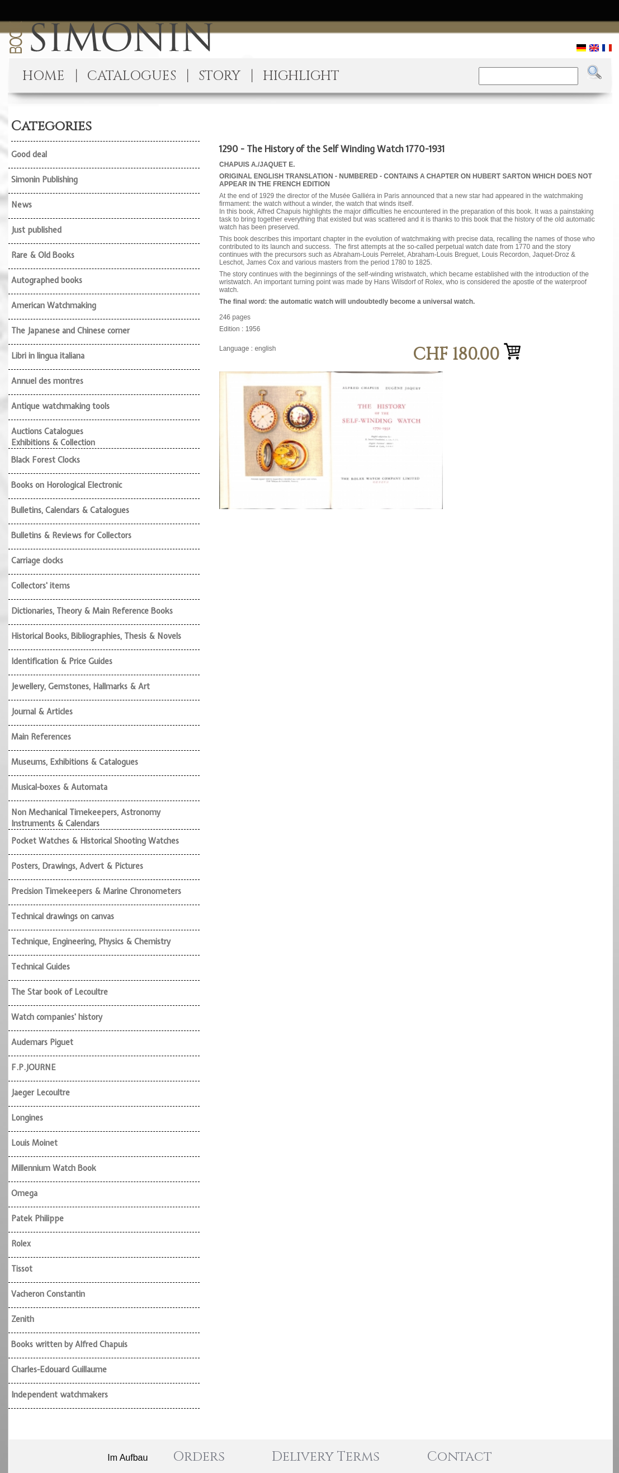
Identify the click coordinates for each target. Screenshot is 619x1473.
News (21, 205)
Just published (36, 230)
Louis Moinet (34, 1143)
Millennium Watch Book (53, 1168)
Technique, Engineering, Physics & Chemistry (91, 941)
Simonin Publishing (44, 180)
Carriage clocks (37, 561)
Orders (199, 1457)
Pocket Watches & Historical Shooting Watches (95, 841)
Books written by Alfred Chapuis (69, 1344)
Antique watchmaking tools (60, 406)
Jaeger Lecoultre (40, 1093)
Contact (459, 1457)
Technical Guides (40, 967)
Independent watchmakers (59, 1395)
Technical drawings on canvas (62, 916)
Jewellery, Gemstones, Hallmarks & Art (80, 686)
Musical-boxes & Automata (59, 787)
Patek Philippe (37, 1218)
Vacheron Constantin (48, 1294)
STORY (219, 76)
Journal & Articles (42, 712)
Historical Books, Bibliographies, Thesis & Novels (96, 636)
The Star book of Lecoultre (59, 992)
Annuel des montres (47, 381)
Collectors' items (40, 586)
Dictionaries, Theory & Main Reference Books (92, 611)
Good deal (29, 154)
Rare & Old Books (42, 255)
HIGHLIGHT (301, 76)
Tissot (21, 1269)
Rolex (21, 1244)
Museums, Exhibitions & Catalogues (74, 762)
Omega (24, 1193)
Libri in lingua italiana (47, 356)
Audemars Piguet (42, 1042)
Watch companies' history (56, 1017)
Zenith (22, 1319)
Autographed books (46, 280)
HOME (43, 76)
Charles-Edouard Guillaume (59, 1369)
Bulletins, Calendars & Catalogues (70, 510)
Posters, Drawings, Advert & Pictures (77, 866)
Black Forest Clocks (45, 460)
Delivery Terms (326, 1457)
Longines (27, 1118)
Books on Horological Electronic (66, 485)
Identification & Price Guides (61, 661)
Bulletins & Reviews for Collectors (71, 535)
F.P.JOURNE (33, 1067)
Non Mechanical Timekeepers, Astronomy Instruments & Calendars (85, 818)
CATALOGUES (131, 76)
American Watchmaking (53, 305)
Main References (41, 737)
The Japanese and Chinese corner (70, 331)
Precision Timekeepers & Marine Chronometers (96, 891)
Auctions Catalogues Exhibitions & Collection (53, 437)
